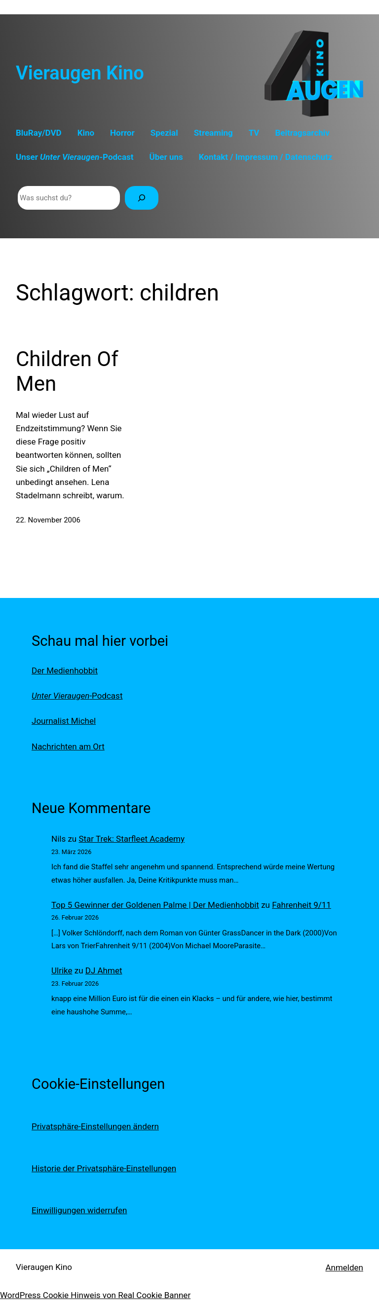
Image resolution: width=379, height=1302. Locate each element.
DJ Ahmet (103, 970)
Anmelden (344, 1267)
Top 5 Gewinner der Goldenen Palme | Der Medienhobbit (155, 905)
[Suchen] (141, 198)
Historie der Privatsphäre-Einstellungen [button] (104, 1168)
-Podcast (77, 696)
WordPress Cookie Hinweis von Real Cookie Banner (95, 1295)
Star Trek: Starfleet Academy (131, 839)
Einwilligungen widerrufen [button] (79, 1210)
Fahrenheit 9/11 (301, 905)
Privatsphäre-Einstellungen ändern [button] (95, 1126)
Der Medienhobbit (65, 670)
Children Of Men (67, 371)
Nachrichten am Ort (68, 746)
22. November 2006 (48, 520)
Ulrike (62, 970)
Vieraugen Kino (80, 73)
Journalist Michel (64, 721)
